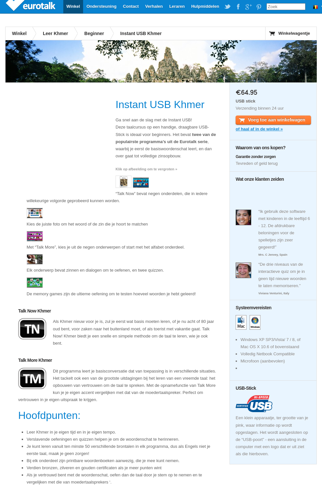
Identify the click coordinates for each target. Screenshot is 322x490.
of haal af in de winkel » (259, 129)
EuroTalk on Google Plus (248, 7)
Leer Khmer (55, 33)
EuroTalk (31, 6)
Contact (131, 6)
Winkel (73, 6)
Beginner (94, 33)
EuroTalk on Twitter (227, 7)
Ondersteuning (101, 6)
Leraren (177, 6)
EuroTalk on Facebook (238, 7)
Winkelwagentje (294, 33)
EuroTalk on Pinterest (259, 7)
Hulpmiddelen (205, 6)
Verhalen (154, 6)
